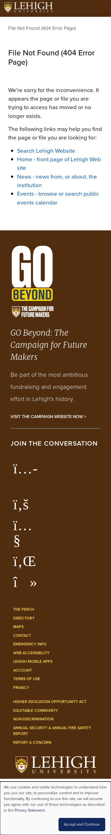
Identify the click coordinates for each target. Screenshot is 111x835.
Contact (22, 636)
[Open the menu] (101, 8)
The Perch (23, 609)
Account (22, 670)
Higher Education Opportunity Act (50, 702)
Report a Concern (32, 742)
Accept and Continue (82, 824)
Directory (24, 618)
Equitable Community (35, 710)
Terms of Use (26, 679)
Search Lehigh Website (46, 150)
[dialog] (55, 808)
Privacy (21, 688)
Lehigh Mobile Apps (32, 661)
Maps (18, 627)
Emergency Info (29, 644)
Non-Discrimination (33, 719)
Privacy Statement (30, 810)
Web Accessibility (31, 653)
